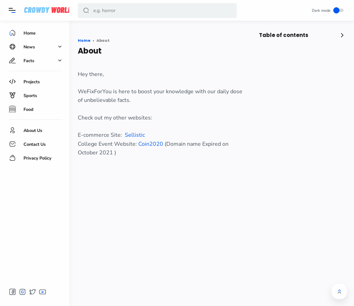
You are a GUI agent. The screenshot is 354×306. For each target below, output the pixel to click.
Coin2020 (150, 144)
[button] (86, 10)
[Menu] (12, 10)
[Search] (157, 10)
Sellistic (135, 135)
